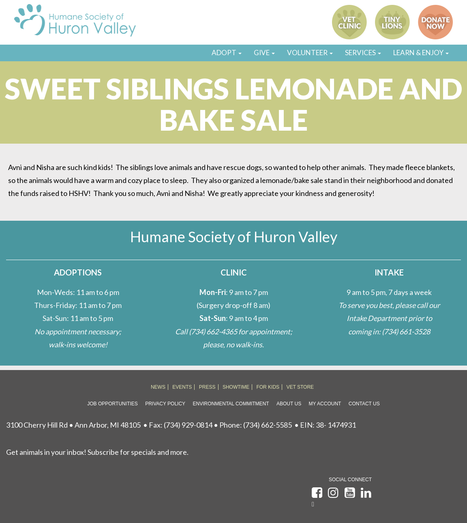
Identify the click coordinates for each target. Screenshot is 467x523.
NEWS (158, 387)
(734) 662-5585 (267, 424)
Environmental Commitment (231, 404)
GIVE (264, 52)
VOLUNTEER (310, 52)
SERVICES (363, 52)
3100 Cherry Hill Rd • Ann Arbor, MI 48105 (73, 424)
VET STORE (300, 387)
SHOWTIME (236, 387)
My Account (325, 404)
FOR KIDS (267, 387)
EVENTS (182, 387)
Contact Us (364, 404)
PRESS (207, 387)
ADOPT (227, 52)
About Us (288, 404)
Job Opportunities (112, 404)
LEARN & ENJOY (421, 52)
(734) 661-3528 (406, 331)
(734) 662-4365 (213, 331)
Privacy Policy (165, 404)
